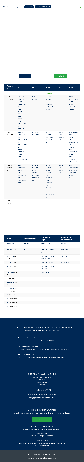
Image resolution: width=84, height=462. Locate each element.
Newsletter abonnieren (43, 420)
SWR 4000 (64, 250)
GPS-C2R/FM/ (73, 132)
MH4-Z (20, 149)
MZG (8, 306)
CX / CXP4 (10, 244)
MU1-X (48, 165)
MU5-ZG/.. (35, 175)
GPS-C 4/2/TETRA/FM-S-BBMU (74, 106)
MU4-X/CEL (49, 170)
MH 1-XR (49, 132)
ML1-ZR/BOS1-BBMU (21, 111)
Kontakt (54, 454)
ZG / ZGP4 (10, 272)
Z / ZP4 (9, 262)
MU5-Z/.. (21, 182)
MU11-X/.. (49, 187)
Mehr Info (26, 76)
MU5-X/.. (48, 173)
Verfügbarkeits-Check (44, 6)
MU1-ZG (35, 165)
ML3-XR (48, 99)
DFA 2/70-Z (21, 154)
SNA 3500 (64, 244)
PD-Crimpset (65, 262)
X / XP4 (9, 250)
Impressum (19, 7)
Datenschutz (10, 7)
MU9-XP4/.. (49, 177)
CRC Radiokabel (46, 244)
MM (8, 298)
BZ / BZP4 (10, 266)
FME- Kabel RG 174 (47, 262)
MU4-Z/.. (21, 177)
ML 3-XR (48, 135)
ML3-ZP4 (21, 128)
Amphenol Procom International (31, 338)
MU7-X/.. (48, 175)
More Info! (49, 93)
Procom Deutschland (27, 354)
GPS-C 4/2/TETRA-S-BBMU (73, 99)
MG (8, 302)
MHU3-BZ (21, 152)
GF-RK (26, 244)
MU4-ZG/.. (35, 168)
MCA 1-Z (21, 132)
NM (8, 295)
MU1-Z (20, 170)
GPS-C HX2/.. (73, 161)
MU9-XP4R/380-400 (49, 182)
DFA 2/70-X (49, 137)
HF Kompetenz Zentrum (28, 346)
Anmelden (29, 6)
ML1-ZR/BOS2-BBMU (21, 119)
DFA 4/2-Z (21, 99)
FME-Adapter (45, 272)
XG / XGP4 (10, 256)
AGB (3, 7)
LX (8, 279)
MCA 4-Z (21, 97)
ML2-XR (48, 97)
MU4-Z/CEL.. (22, 180)
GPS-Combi (10, 282)
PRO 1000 (64, 256)
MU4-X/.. (48, 168)
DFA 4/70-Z (21, 102)
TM (25, 250)
